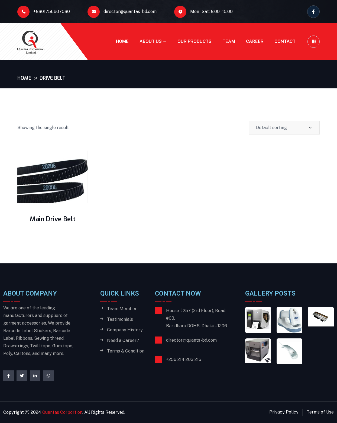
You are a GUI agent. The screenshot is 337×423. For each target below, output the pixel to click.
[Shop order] (284, 127)
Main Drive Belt (53, 219)
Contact (285, 41)
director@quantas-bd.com (122, 12)
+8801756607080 (43, 12)
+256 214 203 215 (183, 359)
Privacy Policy (284, 412)
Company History (125, 330)
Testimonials (120, 319)
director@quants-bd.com (191, 340)
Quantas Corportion (62, 412)
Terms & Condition (125, 351)
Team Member (122, 308)
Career (255, 41)
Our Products (194, 41)
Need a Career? (123, 340)
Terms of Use (320, 412)
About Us (151, 41)
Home (122, 41)
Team (228, 41)
